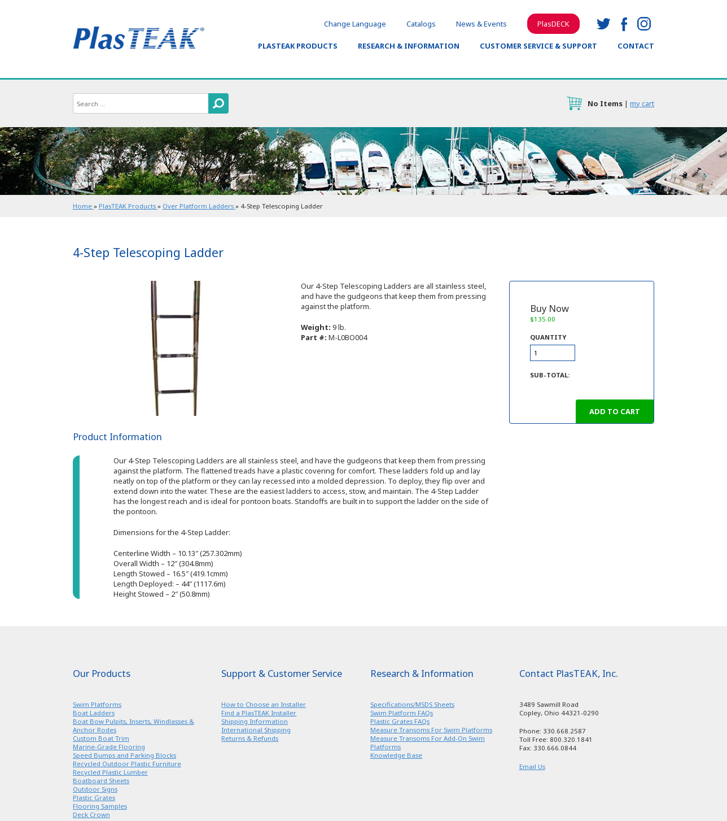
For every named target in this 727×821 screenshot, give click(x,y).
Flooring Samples (100, 806)
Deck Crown (91, 814)
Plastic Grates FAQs (400, 721)
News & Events (481, 24)
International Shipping (256, 730)
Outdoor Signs (95, 789)
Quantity (548, 337)
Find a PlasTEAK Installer (258, 713)
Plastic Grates (94, 797)
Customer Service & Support (538, 46)
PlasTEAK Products (298, 46)
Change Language (355, 24)
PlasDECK (553, 24)
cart (574, 103)
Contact (635, 46)
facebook (624, 24)
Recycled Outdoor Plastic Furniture (127, 763)
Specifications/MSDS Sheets (412, 704)
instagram (644, 24)
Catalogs (421, 24)
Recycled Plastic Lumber (110, 772)
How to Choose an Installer (263, 704)
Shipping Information (254, 721)
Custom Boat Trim (101, 738)
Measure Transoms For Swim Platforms (431, 730)
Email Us (532, 766)
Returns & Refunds (249, 738)
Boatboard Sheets (101, 780)
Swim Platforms (97, 704)
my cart (642, 103)
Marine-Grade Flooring (109, 746)
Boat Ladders (94, 713)
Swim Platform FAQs (401, 713)
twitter (603, 24)
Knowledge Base (396, 755)
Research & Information (408, 46)
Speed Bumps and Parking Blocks (124, 755)
